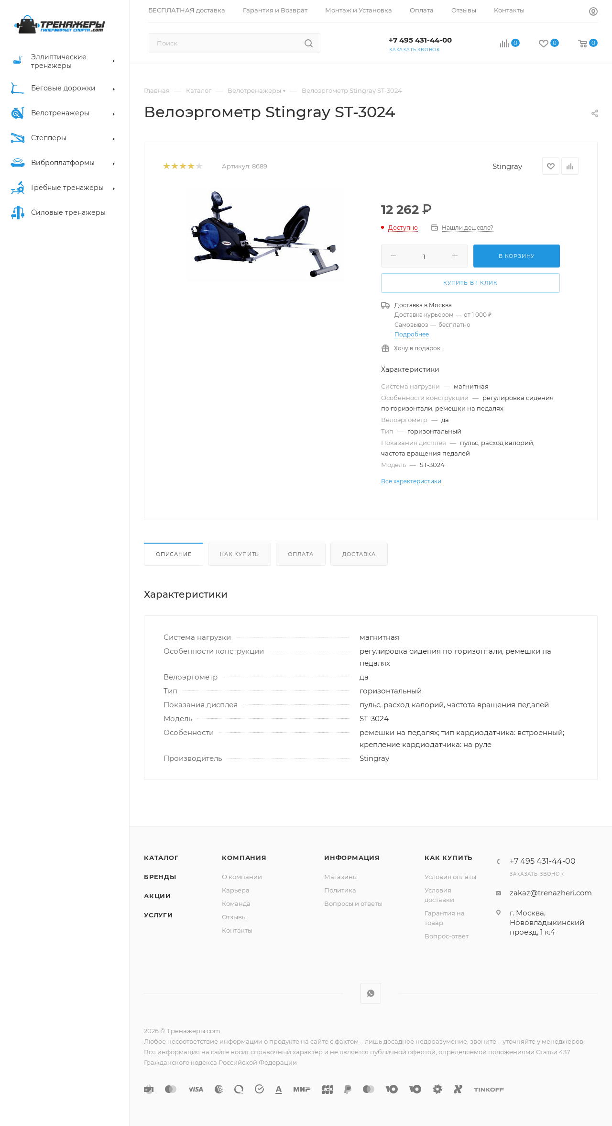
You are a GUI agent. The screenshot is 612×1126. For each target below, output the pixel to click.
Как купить (239, 554)
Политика (340, 890)
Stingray (507, 166)
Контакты (237, 930)
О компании (242, 877)
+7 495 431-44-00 (420, 40)
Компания (244, 857)
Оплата (301, 554)
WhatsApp (371, 993)
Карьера (236, 890)
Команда (236, 903)
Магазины (341, 877)
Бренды (160, 877)
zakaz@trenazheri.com (551, 892)
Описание (173, 554)
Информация (352, 857)
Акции (157, 896)
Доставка (359, 554)
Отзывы (234, 917)
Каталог (161, 857)
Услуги (158, 915)
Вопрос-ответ (447, 936)
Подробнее (411, 334)
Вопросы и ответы (353, 903)
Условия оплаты (450, 877)
